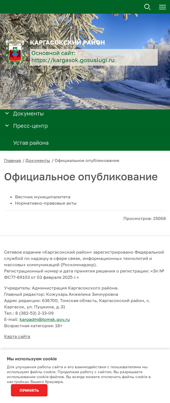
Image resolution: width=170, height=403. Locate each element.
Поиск (148, 7)
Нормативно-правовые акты (46, 203)
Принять (29, 390)
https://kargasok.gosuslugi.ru (73, 60)
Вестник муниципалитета (42, 196)
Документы (37, 160)
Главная (12, 160)
